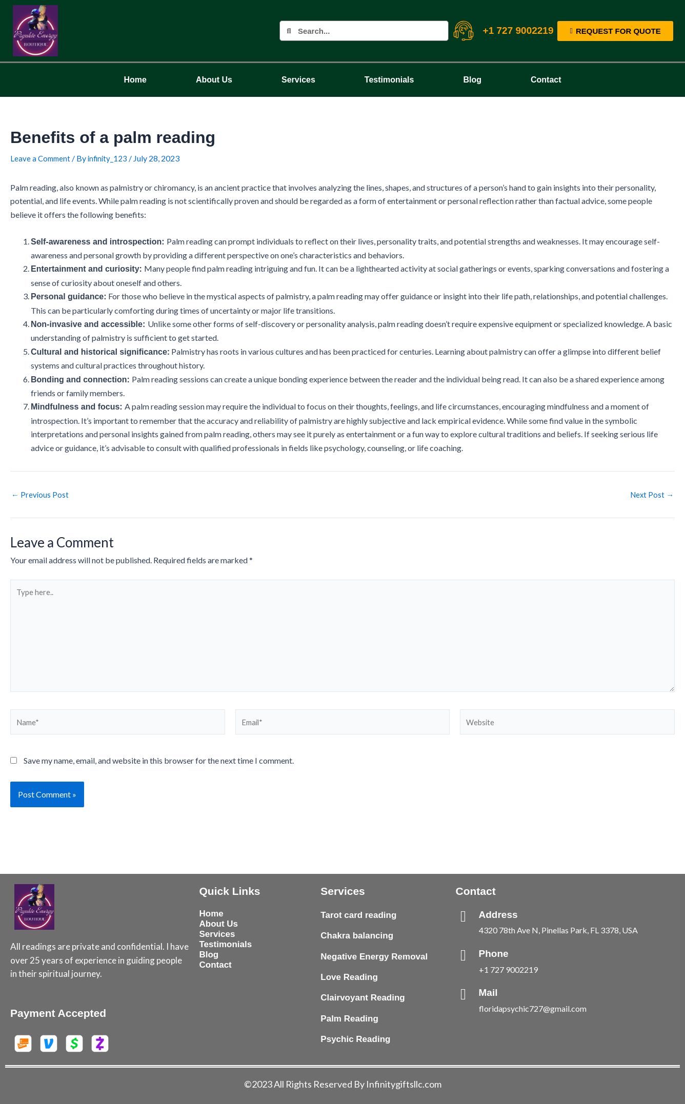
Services (298, 79)
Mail (488, 991)
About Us (214, 79)
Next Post (651, 494)
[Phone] (463, 954)
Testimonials (389, 79)
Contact (546, 79)
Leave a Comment (41, 158)
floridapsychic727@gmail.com (533, 1007)
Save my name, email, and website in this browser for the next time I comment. (159, 771)
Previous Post (40, 494)
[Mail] (463, 993)
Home (135, 79)
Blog (472, 79)
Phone (494, 952)
